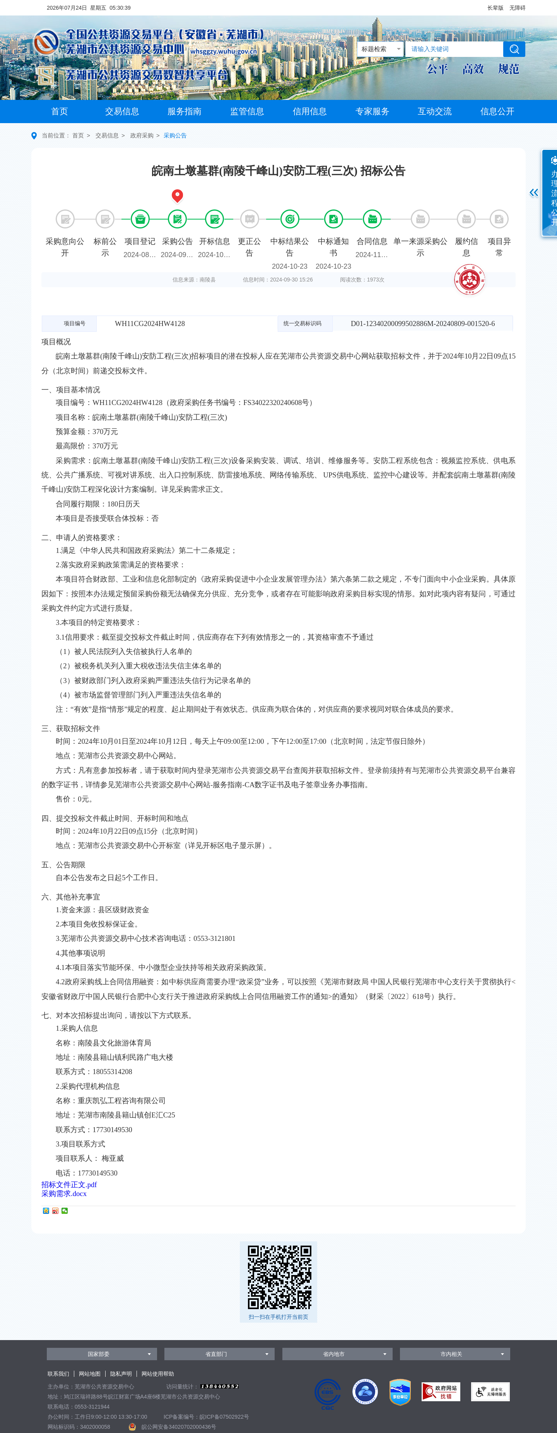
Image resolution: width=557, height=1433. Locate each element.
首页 (59, 111)
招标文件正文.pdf (69, 1185)
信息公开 (497, 111)
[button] (495, 8)
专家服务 (372, 111)
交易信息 (122, 111)
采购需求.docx (64, 1193)
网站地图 (90, 1374)
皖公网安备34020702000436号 (179, 1427)
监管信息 (247, 111)
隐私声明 (121, 1374)
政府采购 (142, 135)
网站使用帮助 (158, 1374)
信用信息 (310, 111)
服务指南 (184, 111)
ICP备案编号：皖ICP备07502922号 (206, 1417)
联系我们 (58, 1374)
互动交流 (435, 111)
